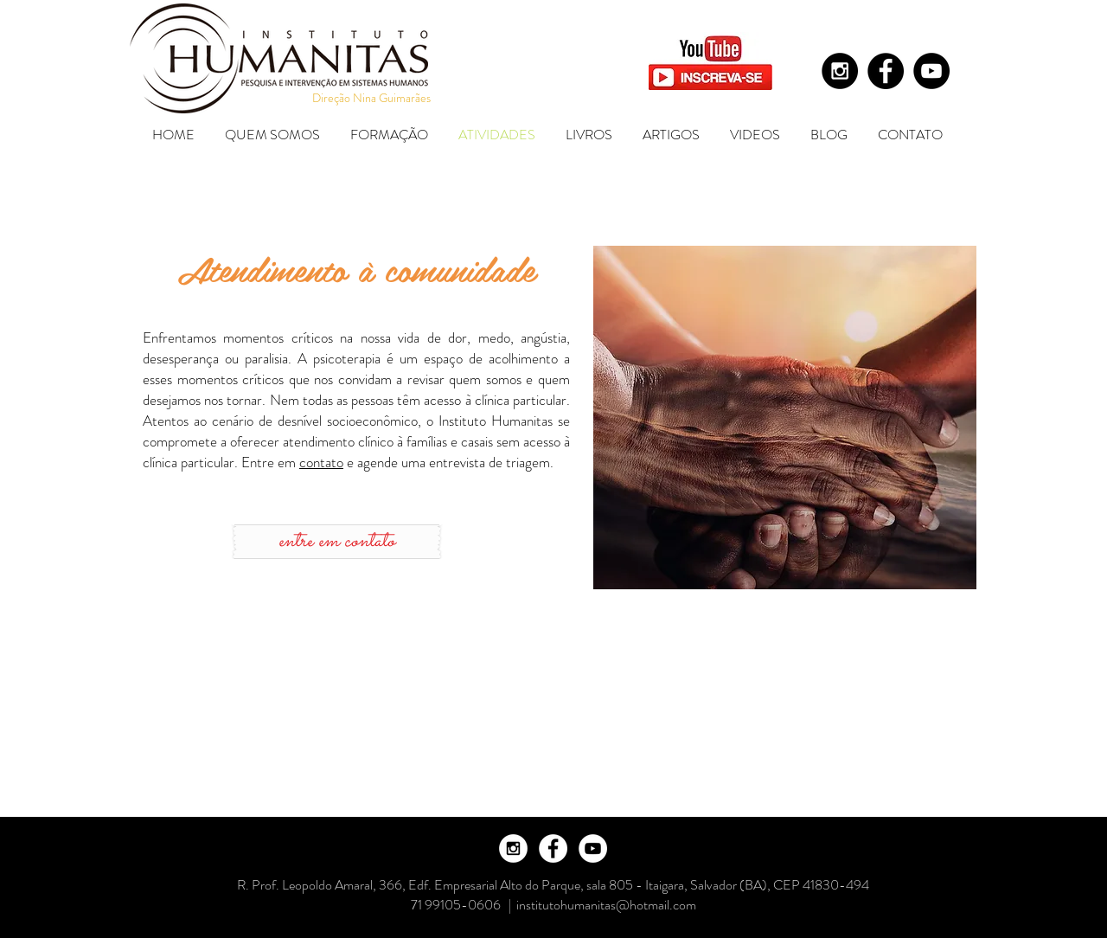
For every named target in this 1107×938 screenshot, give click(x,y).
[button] (274, 134)
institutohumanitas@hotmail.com (606, 905)
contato (321, 462)
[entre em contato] (336, 541)
